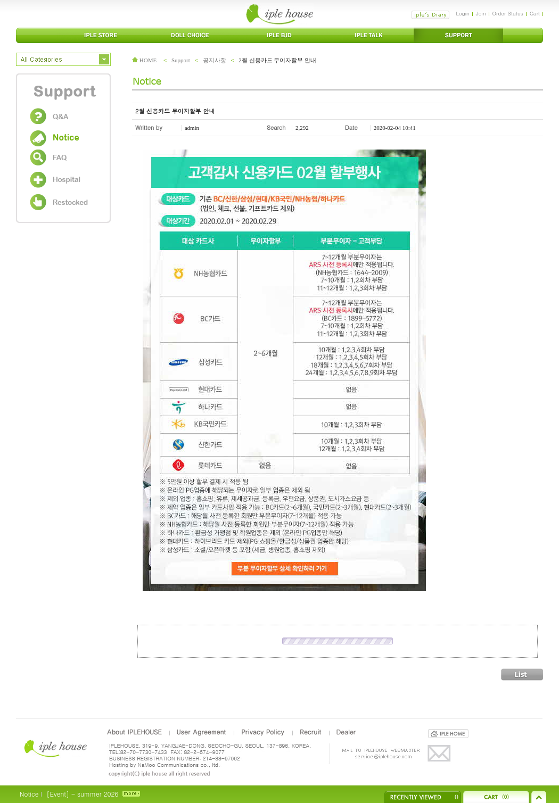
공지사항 (214, 60)
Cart (535, 13)
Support (180, 60)
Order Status (507, 13)
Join (481, 13)
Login (462, 13)
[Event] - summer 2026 (82, 793)
